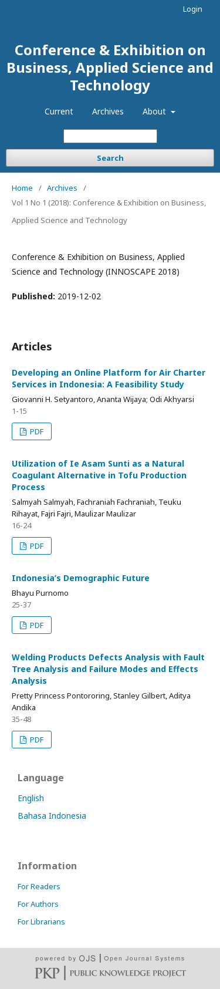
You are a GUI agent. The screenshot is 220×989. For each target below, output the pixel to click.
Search (110, 158)
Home (22, 188)
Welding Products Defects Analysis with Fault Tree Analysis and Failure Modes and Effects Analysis (108, 669)
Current (59, 111)
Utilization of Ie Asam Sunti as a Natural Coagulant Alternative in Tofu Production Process (99, 475)
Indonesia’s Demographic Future (81, 577)
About (155, 111)
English (31, 798)
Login (192, 9)
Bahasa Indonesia (52, 815)
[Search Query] (110, 136)
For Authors (38, 904)
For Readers (39, 886)
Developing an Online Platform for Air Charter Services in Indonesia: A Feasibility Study (108, 378)
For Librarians (41, 921)
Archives (108, 111)
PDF (35, 431)
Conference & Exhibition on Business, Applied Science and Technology (110, 67)
